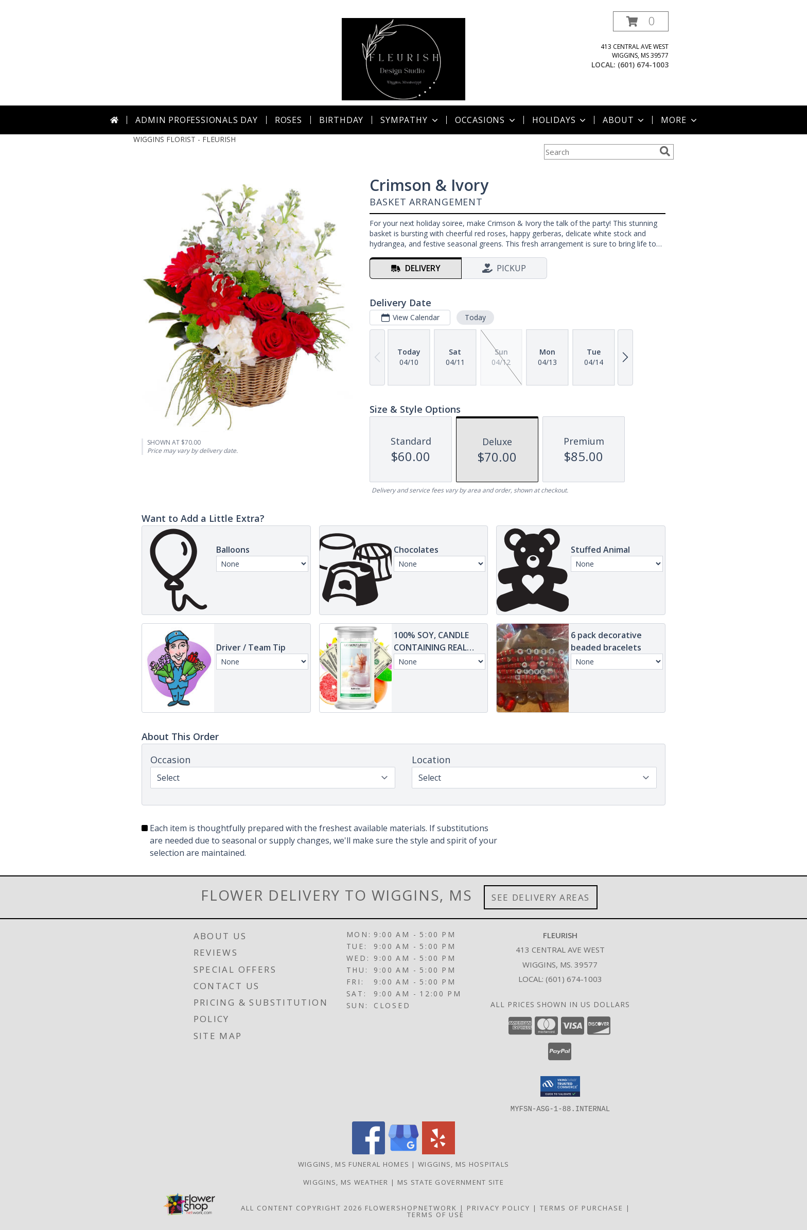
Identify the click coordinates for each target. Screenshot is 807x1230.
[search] (665, 151)
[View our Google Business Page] (403, 1151)
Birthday (341, 120)
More (679, 120)
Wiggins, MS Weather (346, 1181)
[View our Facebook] (368, 1151)
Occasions (486, 120)
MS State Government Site (450, 1181)
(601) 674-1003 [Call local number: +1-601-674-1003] (643, 64)
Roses (288, 120)
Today (475, 317)
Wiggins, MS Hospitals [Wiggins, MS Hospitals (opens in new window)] (463, 1163)
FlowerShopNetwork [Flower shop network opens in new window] (411, 1207)
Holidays (560, 120)
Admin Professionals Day (196, 120)
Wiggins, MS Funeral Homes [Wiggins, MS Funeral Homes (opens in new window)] (354, 1163)
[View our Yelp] (438, 1151)
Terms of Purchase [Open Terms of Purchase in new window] (581, 1207)
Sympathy (410, 120)
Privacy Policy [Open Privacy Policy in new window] (498, 1207)
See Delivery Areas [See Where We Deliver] (541, 897)
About (624, 120)
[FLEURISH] (403, 58)
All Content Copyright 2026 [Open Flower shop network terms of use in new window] (301, 1207)
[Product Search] (600, 152)
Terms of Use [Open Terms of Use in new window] (435, 1214)
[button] (641, 21)
